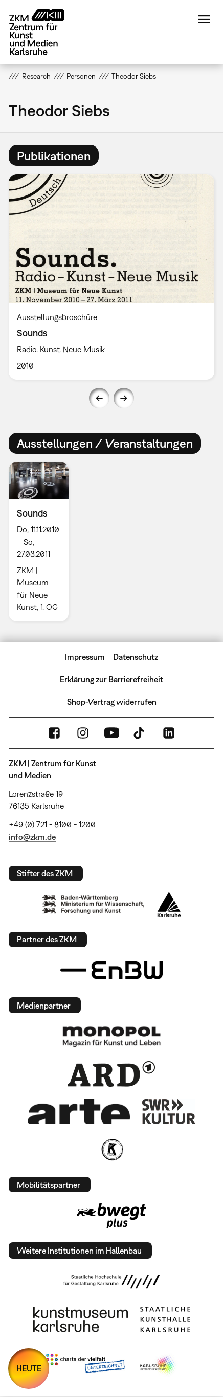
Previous (99, 398)
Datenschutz (135, 656)
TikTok (140, 733)
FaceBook (54, 733)
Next (124, 398)
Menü (204, 19)
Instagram (83, 733)
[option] (111, 276)
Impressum (85, 656)
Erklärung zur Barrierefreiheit (111, 679)
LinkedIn (169, 733)
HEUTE (28, 1368)
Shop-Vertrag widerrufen (112, 701)
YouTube (111, 733)
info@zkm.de (32, 836)
